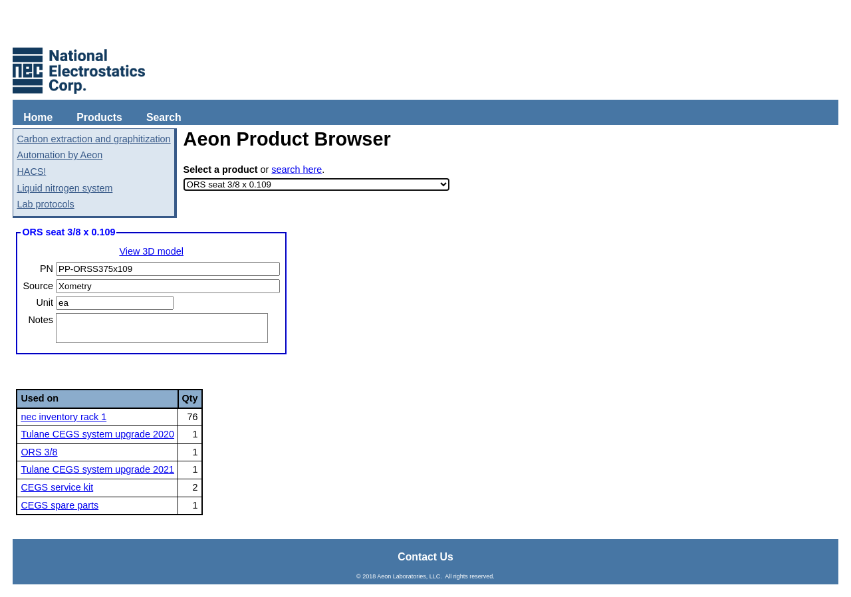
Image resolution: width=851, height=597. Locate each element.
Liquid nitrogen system (64, 188)
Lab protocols (45, 204)
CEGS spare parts (59, 505)
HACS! (31, 171)
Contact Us (425, 556)
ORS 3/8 (39, 452)
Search (164, 117)
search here (296, 169)
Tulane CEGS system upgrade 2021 (97, 469)
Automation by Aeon (59, 155)
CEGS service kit (57, 487)
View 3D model (151, 251)
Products (99, 117)
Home (38, 117)
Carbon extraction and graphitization (93, 139)
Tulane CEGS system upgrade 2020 (97, 434)
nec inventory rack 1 (63, 417)
